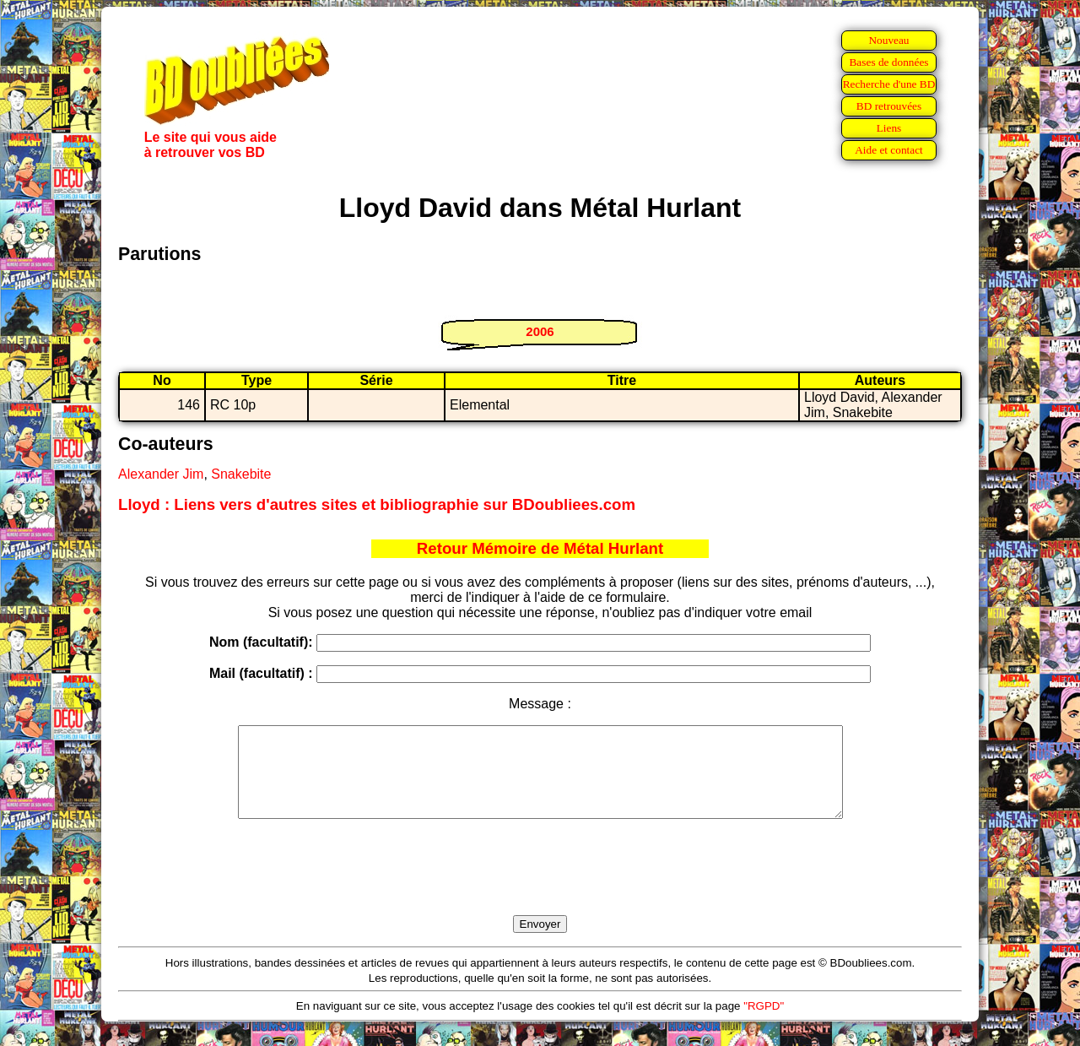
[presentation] (540, 886)
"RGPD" (763, 1023)
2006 (540, 331)
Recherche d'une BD (889, 84)
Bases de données (888, 62)
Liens (889, 128)
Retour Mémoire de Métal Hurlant (540, 548)
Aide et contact (889, 150)
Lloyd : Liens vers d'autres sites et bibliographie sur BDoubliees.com (376, 504)
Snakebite (241, 474)
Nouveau (888, 40)
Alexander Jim (160, 474)
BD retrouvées (888, 106)
